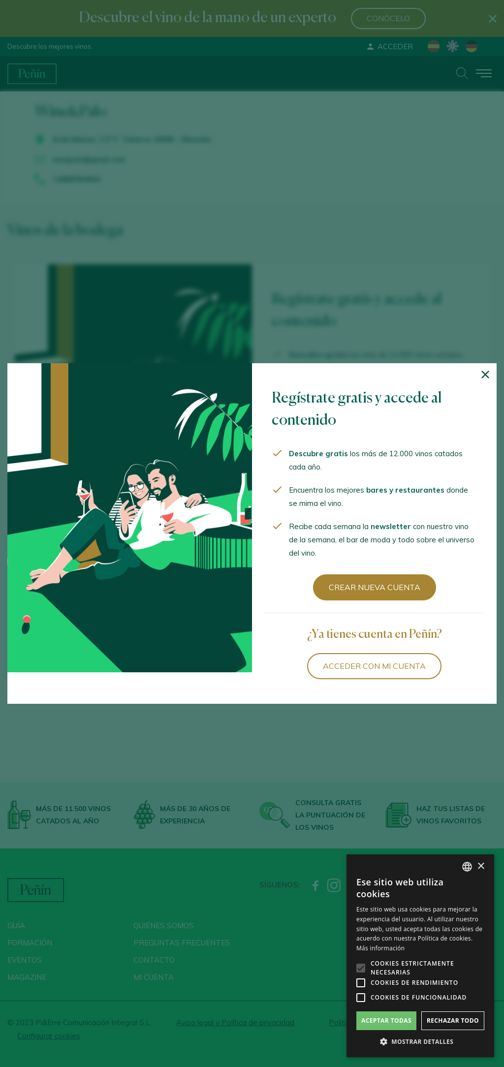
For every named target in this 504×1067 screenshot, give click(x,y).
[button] (420, 1041)
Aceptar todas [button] (386, 1020)
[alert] (420, 955)
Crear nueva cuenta (374, 587)
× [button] (480, 866)
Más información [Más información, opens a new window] (380, 948)
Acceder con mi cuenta (374, 666)
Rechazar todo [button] (453, 1020)
